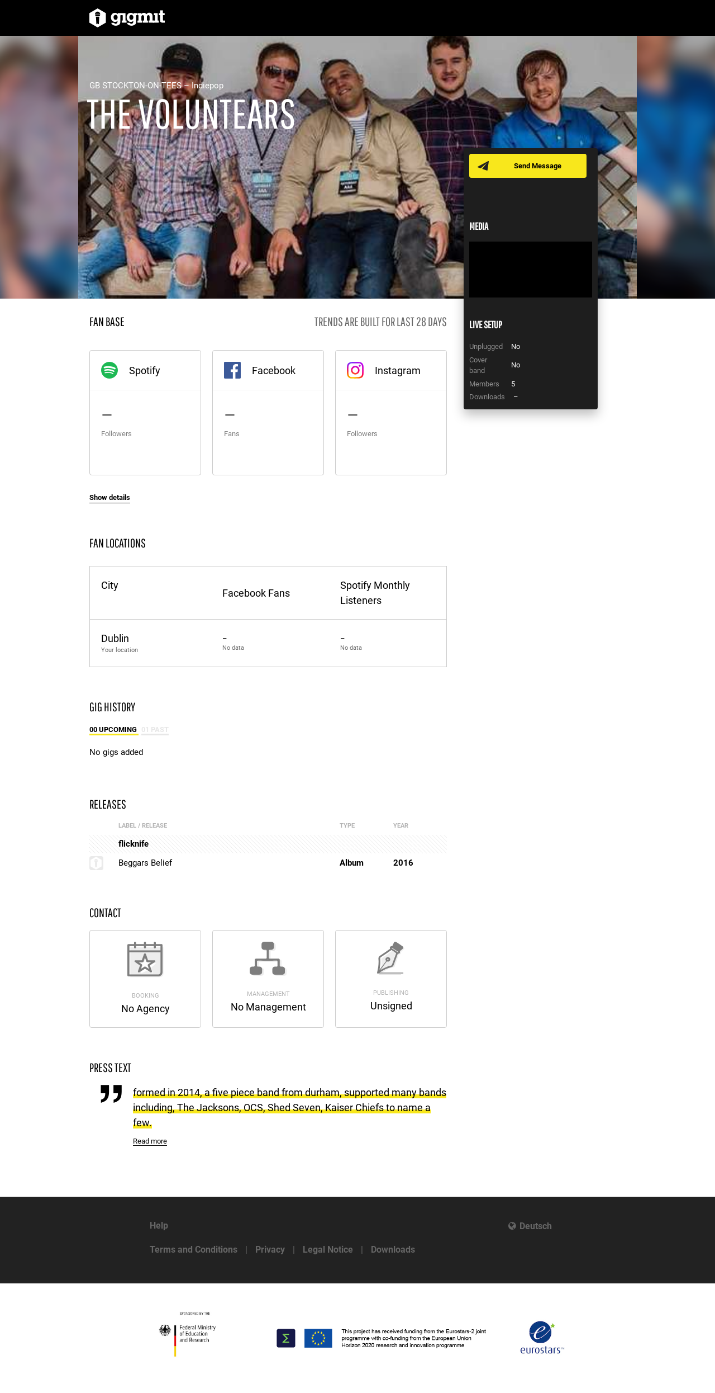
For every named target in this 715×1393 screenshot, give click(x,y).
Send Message (537, 166)
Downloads (393, 1249)
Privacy (270, 1249)
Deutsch (535, 1226)
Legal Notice (328, 1249)
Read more (150, 1141)
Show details (109, 497)
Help (159, 1225)
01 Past (155, 729)
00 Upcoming (114, 729)
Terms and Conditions (193, 1249)
